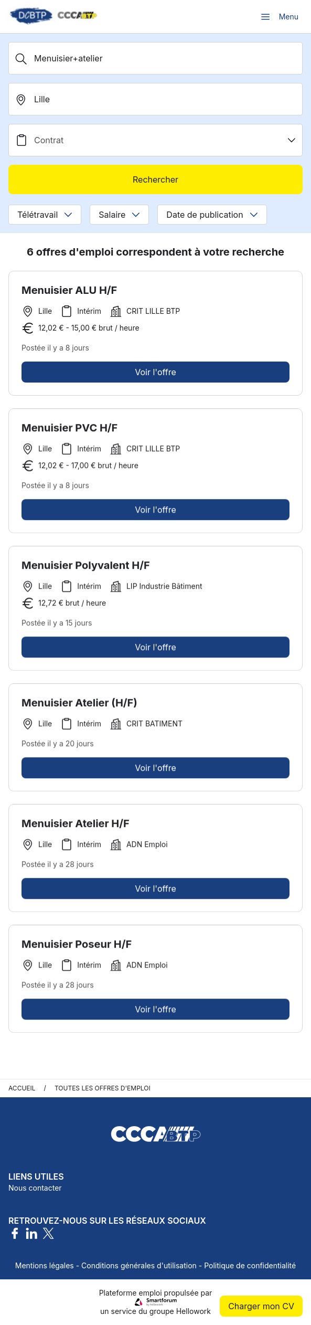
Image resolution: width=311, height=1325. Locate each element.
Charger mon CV (261, 1306)
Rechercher (155, 179)
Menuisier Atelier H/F (76, 827)
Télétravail (44, 214)
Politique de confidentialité (250, 1265)
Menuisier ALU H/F (69, 290)
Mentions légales (44, 1265)
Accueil (22, 1088)
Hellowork (193, 1311)
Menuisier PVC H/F (69, 432)
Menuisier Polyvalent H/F (86, 569)
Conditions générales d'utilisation (139, 1265)
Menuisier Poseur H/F (77, 948)
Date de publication (212, 214)
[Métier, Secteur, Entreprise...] (155, 58)
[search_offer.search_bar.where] (155, 99)
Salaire (119, 214)
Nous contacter (35, 1187)
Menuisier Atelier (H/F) (79, 707)
